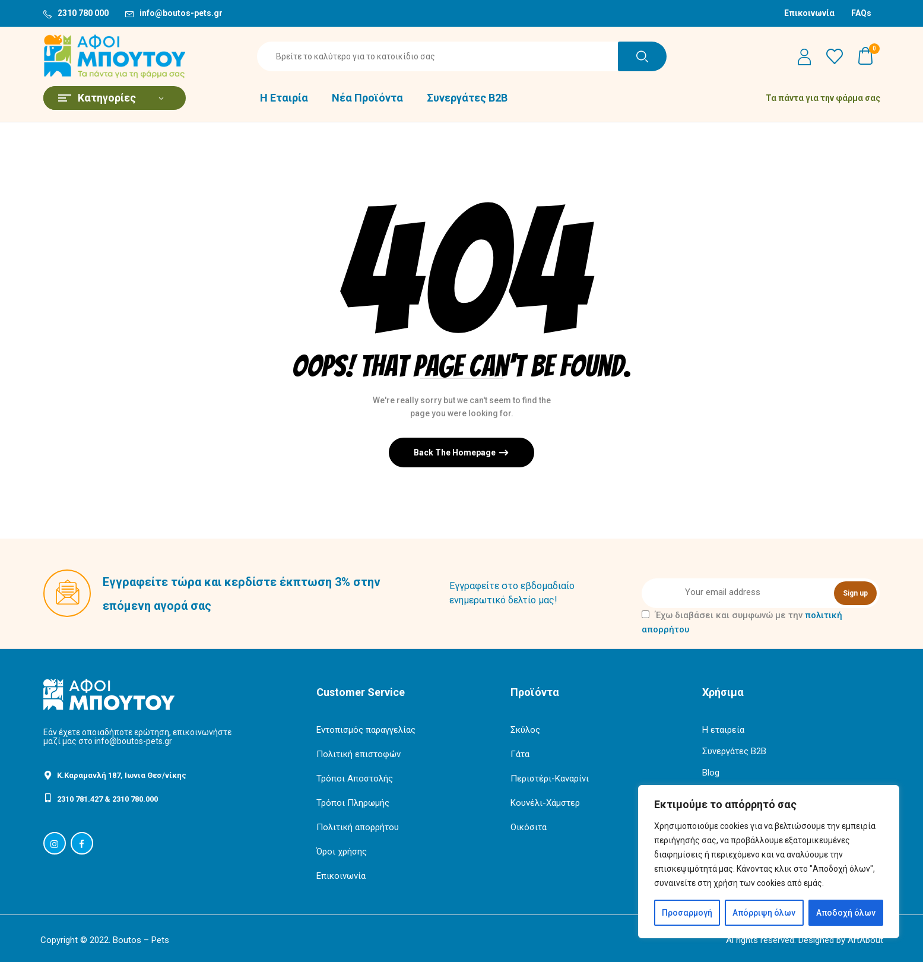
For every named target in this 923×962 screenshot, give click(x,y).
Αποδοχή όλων (846, 912)
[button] (866, 56)
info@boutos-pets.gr (181, 13)
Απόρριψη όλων (763, 912)
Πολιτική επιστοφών (358, 754)
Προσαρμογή (687, 912)
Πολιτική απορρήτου (357, 827)
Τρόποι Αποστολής (354, 778)
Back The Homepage (455, 452)
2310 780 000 (83, 13)
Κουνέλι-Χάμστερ (545, 803)
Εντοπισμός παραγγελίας (365, 729)
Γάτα (519, 754)
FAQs (861, 13)
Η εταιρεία (723, 729)
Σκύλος (525, 729)
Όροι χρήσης (341, 851)
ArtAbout (865, 940)
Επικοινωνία (809, 13)
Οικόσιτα (528, 827)
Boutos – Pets (141, 940)
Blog (710, 772)
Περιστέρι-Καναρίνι (549, 778)
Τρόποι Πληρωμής (352, 803)
